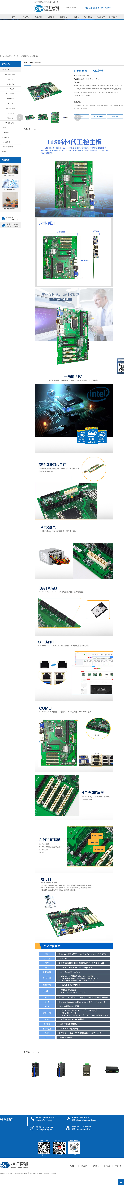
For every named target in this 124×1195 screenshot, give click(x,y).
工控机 (4, 128)
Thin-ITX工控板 (10, 94)
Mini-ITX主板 (10, 89)
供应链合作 (100, 17)
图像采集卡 (5, 137)
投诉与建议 (113, 17)
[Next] (77, 117)
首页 (13, 17)
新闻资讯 (51, 17)
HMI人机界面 (6, 142)
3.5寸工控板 (10, 98)
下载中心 (75, 17)
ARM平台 (10, 79)
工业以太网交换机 (7, 147)
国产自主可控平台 (10, 74)
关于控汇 (63, 17)
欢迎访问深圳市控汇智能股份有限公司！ (47, 2)
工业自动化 (5, 132)
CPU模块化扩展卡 (10, 123)
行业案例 (38, 17)
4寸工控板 (10, 103)
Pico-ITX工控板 (10, 113)
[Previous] (20, 117)
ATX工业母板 (34, 56)
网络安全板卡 (10, 118)
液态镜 (4, 151)
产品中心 (26, 17)
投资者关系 (88, 17)
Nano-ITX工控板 (10, 108)
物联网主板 (24, 56)
